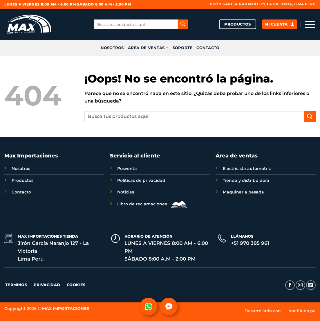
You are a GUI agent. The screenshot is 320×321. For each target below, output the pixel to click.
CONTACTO (207, 48)
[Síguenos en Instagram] (300, 285)
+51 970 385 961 (250, 243)
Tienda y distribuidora (246, 180)
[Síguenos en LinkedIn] (311, 285)
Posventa (127, 168)
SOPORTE (183, 48)
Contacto (21, 192)
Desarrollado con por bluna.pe (280, 310)
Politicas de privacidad (141, 180)
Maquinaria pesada (243, 192)
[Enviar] (183, 24)
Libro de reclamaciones (151, 204)
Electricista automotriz (247, 168)
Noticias (125, 192)
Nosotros (21, 168)
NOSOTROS (112, 48)
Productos (22, 180)
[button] (310, 24)
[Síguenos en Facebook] (290, 285)
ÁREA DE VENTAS (148, 48)
